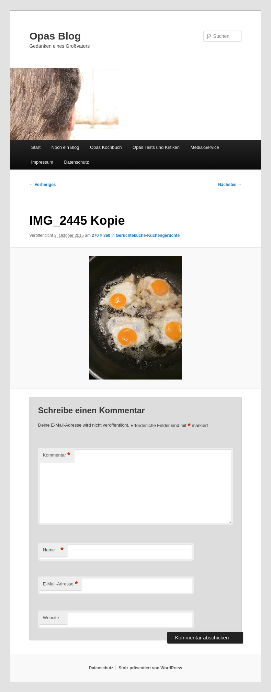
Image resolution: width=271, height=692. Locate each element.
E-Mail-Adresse (60, 584)
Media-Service (205, 147)
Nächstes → (230, 184)
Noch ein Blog (65, 147)
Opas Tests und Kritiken (156, 147)
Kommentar (56, 455)
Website (51, 617)
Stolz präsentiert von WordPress (150, 668)
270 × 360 (101, 235)
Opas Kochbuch (106, 147)
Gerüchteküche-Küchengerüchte (148, 235)
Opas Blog (55, 36)
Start (36, 147)
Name (53, 550)
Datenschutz (76, 162)
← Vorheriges (42, 184)
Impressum (42, 162)
